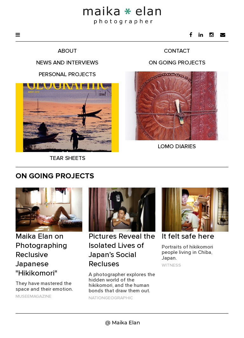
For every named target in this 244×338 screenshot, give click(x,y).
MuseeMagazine (33, 296)
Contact (177, 50)
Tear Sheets (67, 158)
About (67, 50)
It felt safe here (188, 236)
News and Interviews (67, 62)
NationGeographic (111, 298)
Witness (171, 265)
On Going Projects (177, 62)
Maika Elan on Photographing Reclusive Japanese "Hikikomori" (41, 254)
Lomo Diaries (177, 146)
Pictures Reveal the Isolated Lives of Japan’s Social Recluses (122, 249)
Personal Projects (67, 74)
